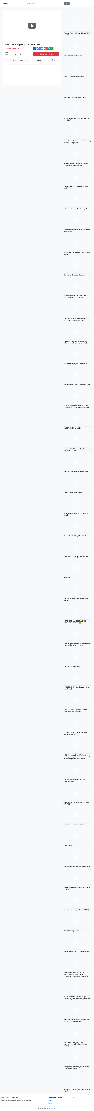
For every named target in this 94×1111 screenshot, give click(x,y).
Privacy (50, 1103)
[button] (67, 3)
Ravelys (6, 3)
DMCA (50, 1101)
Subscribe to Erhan (46, 54)
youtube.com (51, 1108)
